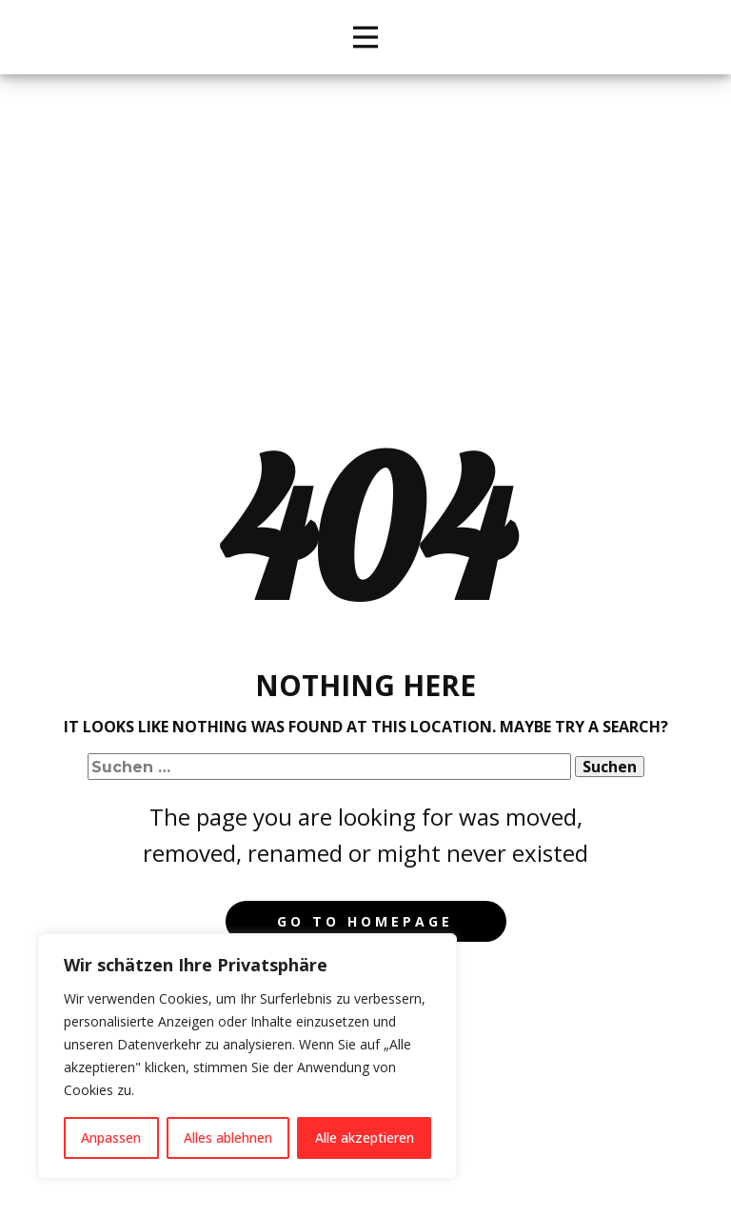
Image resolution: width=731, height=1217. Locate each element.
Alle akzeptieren (364, 1137)
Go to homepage (365, 921)
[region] (247, 1056)
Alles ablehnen (228, 1137)
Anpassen (111, 1137)
